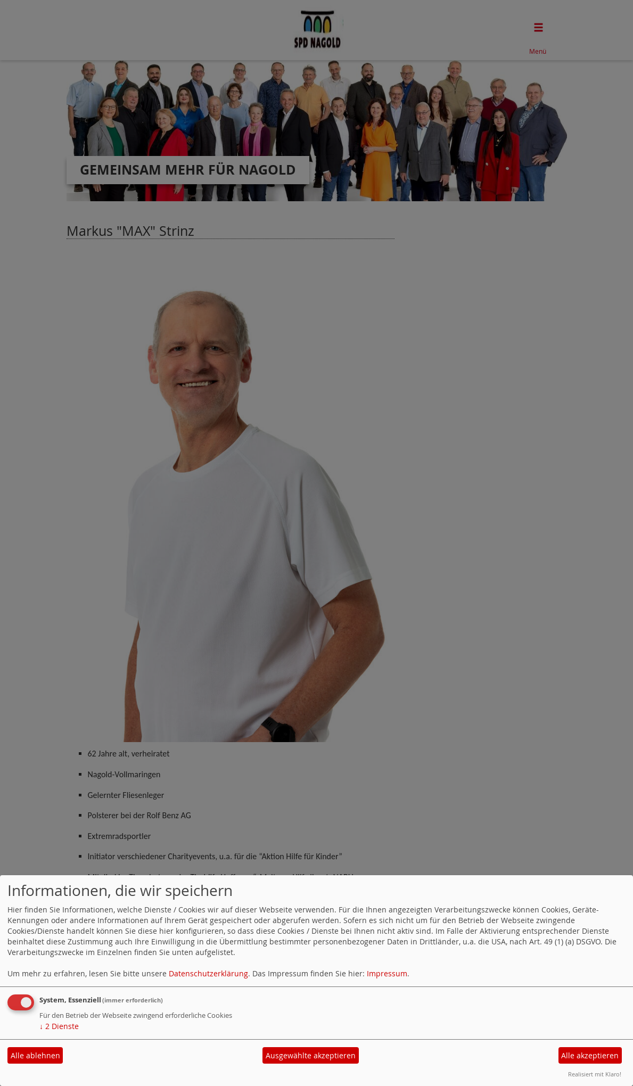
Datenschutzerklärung (208, 973)
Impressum (387, 973)
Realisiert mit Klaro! (594, 1074)
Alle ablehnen (35, 1055)
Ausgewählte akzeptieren (311, 1055)
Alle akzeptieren (590, 1055)
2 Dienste (59, 1026)
